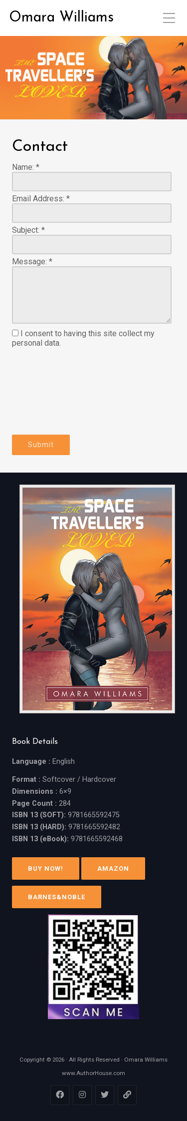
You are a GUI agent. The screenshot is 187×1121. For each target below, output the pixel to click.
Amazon (113, 868)
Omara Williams (61, 17)
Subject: (28, 230)
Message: (32, 261)
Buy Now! (45, 868)
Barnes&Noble (56, 897)
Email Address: (41, 198)
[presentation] (53, 391)
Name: (25, 167)
